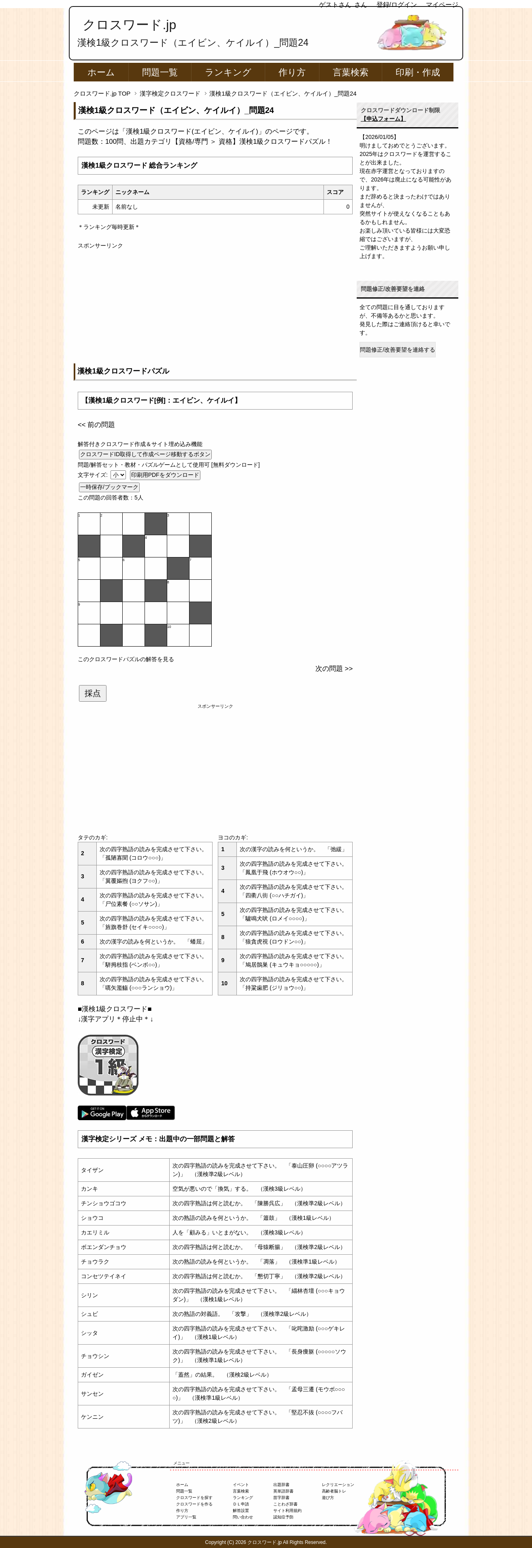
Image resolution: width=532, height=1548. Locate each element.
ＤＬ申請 (241, 1504)
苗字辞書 (281, 1497)
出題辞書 (281, 1484)
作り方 (292, 72)
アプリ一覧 (186, 1517)
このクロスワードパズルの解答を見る (126, 659)
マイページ (442, 4)
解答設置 (241, 1510)
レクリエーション (338, 1484)
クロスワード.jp (129, 24)
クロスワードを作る (194, 1504)
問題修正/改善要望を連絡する (397, 349)
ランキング (228, 72)
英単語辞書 (283, 1491)
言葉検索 (350, 72)
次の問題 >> (334, 669)
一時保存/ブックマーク (109, 487)
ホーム (101, 72)
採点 (93, 693)
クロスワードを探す (194, 1497)
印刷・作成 (418, 72)
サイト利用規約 (287, 1510)
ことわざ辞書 (285, 1504)
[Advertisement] (215, 306)
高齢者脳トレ (334, 1491)
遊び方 (328, 1497)
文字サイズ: (93, 475)
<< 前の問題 (96, 425)
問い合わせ (243, 1517)
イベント (241, 1484)
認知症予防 (283, 1517)
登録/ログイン (397, 4)
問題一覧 (160, 72)
